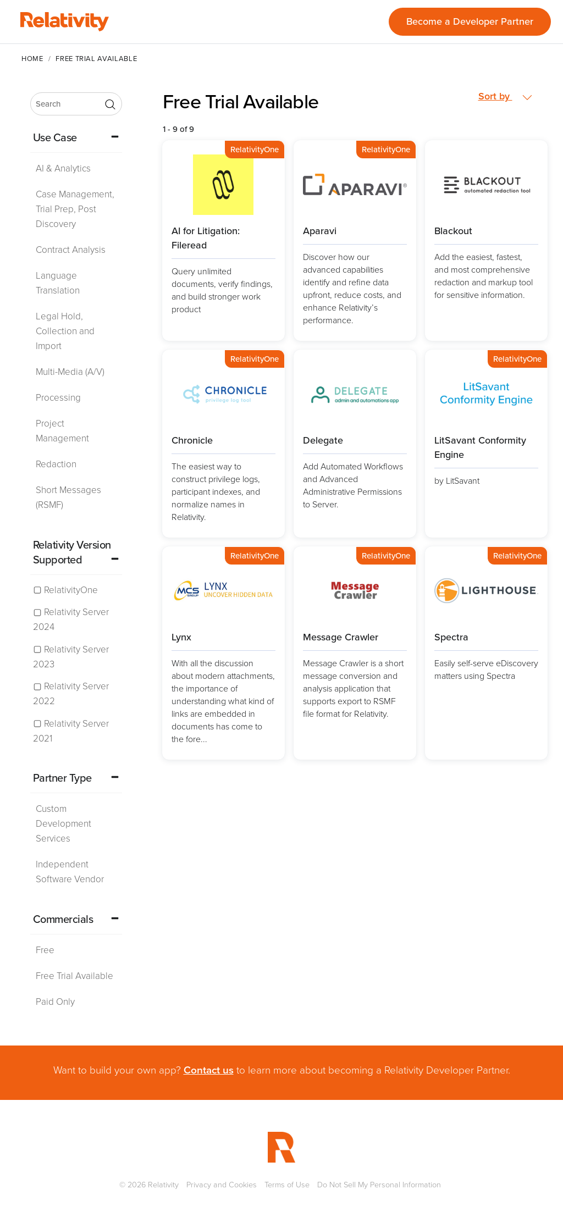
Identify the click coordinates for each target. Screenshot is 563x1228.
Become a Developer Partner (469, 21)
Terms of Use (287, 1185)
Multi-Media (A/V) (70, 372)
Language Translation (58, 283)
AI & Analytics (63, 168)
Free (45, 950)
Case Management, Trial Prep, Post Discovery (75, 209)
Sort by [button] (505, 96)
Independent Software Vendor (70, 872)
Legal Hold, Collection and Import (65, 331)
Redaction (56, 464)
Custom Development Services (63, 823)
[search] (76, 103)
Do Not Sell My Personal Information (379, 1185)
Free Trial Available (74, 976)
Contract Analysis (71, 250)
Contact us (209, 1070)
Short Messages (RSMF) (68, 497)
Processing (58, 398)
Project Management (62, 431)
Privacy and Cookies (221, 1185)
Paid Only (55, 1002)
